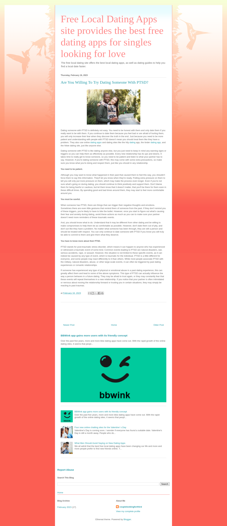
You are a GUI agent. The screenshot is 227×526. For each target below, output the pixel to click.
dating (132, 142)
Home (114, 325)
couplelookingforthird (130, 507)
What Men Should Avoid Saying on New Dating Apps (99, 443)
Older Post (159, 325)
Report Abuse (65, 469)
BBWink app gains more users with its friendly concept (94, 335)
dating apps (96, 142)
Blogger (127, 519)
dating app (156, 142)
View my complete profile (128, 511)
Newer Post (68, 325)
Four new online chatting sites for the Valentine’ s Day (100, 427)
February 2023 (64, 507)
